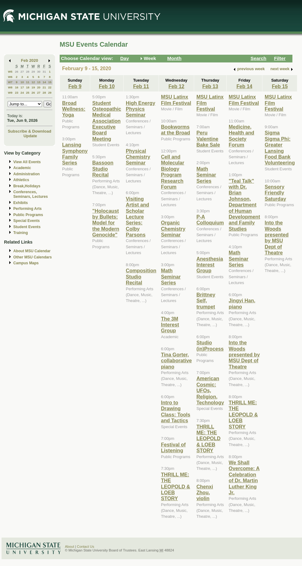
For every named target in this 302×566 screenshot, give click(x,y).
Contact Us (85, 546)
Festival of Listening (173, 447)
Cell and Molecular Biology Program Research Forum (172, 171)
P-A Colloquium (210, 219)
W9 (10, 92)
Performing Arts (27, 208)
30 (38, 71)
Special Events (26, 221)
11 (27, 82)
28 (27, 71)
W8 (10, 87)
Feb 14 (244, 86)
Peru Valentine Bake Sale (208, 138)
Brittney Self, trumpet (205, 300)
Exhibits (20, 203)
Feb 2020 (29, 60)
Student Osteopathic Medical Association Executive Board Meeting (106, 121)
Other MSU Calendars (32, 257)
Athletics (21, 180)
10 (22, 82)
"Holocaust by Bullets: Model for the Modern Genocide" (105, 223)
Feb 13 (210, 86)
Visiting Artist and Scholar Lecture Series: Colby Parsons (137, 216)
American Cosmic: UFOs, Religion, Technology (210, 390)
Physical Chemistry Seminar (138, 157)
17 (22, 87)
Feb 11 (141, 86)
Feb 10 (107, 86)
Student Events (26, 227)
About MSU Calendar (31, 251)
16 (16, 87)
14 (44, 82)
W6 (10, 77)
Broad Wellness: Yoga (73, 109)
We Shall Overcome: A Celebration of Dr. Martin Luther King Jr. (244, 477)
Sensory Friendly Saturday (275, 193)
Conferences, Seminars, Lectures (30, 194)
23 (16, 92)
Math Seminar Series (171, 276)
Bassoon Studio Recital (102, 168)
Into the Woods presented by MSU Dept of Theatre (244, 354)
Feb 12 (176, 86)
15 (50, 82)
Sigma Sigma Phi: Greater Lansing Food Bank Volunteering (280, 147)
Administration (26, 174)
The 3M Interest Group (170, 325)
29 (33, 71)
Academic (22, 168)
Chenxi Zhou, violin (204, 492)
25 (27, 92)
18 (27, 87)
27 (22, 71)
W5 (10, 71)
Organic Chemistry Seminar (173, 228)
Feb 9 (74, 86)
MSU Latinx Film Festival (176, 99)
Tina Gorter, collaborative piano (176, 360)
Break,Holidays (26, 186)
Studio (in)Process (209, 345)
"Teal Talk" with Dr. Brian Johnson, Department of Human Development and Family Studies (244, 205)
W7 (10, 82)
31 (44, 71)
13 (38, 82)
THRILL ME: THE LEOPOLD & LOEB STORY (175, 486)
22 (50, 87)
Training (20, 233)
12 (33, 82)
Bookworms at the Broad (175, 129)
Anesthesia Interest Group (209, 265)
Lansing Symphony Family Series (75, 153)
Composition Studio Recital (141, 276)
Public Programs (28, 215)
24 (22, 92)
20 (38, 87)
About (69, 546)
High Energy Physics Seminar (140, 109)
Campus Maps (26, 263)
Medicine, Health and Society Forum (241, 135)
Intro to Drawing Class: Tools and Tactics (175, 411)
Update (30, 136)
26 (16, 71)
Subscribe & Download (29, 131)
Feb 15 (279, 86)
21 (44, 87)
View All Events (27, 162)
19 (33, 87)
